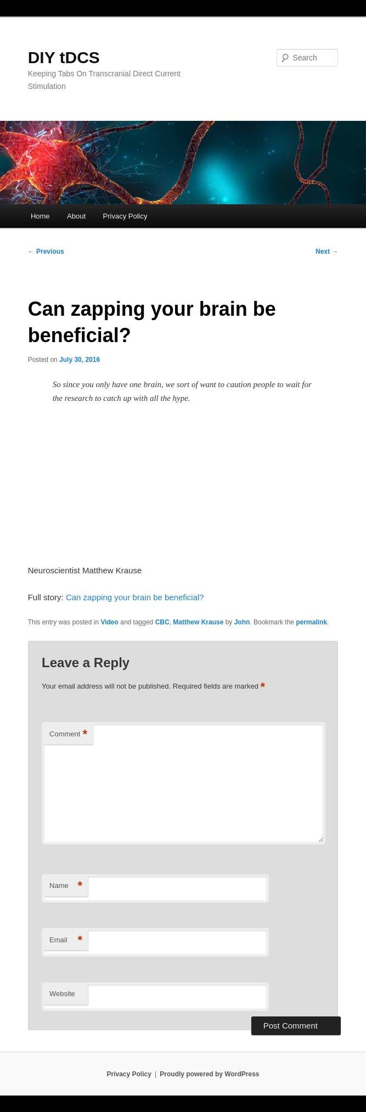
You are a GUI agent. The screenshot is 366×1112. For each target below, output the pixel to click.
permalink (311, 622)
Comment (68, 734)
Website (62, 994)
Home (40, 216)
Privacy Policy (125, 216)
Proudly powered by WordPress (209, 1074)
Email (65, 940)
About (76, 216)
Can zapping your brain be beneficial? (135, 597)
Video (109, 622)
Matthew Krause (198, 622)
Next (327, 251)
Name (65, 886)
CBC (162, 622)
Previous (46, 251)
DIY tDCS (64, 57)
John (242, 622)
